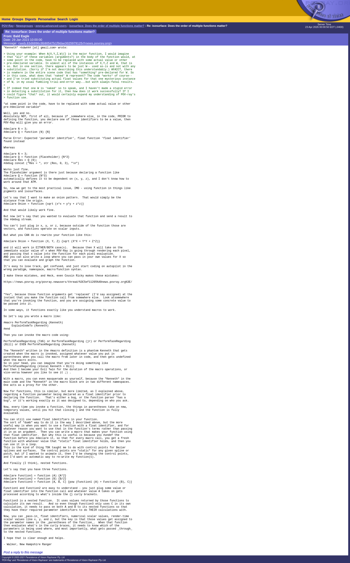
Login (73, 19)
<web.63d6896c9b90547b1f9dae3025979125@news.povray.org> (65, 43)
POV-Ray (8, 25)
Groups (17, 19)
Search (62, 19)
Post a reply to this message (23, 552)
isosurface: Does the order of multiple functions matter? (106, 25)
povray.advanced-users (51, 25)
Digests (30, 19)
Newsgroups (24, 25)
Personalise (47, 19)
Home (6, 19)
